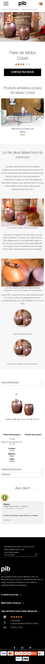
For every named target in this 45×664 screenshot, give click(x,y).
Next (43, 27)
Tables (4, 10)
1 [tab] (19, 38)
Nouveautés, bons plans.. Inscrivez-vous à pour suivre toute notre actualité (19, 549)
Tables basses (14, 10)
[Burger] (6, 3)
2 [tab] (22, 38)
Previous (2, 27)
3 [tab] (26, 38)
